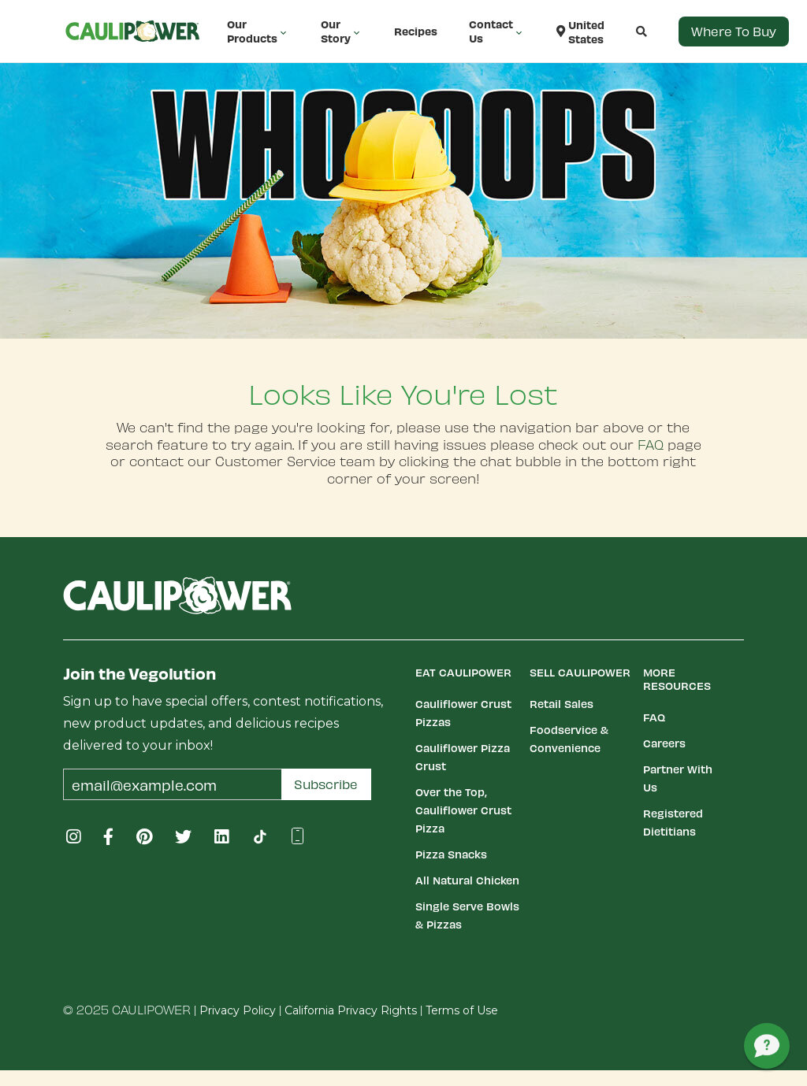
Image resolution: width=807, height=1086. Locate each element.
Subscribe (326, 784)
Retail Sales (561, 703)
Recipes (415, 31)
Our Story (342, 31)
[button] (625, 31)
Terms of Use (462, 1010)
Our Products (258, 31)
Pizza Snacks (451, 854)
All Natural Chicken (467, 880)
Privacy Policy (237, 1010)
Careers (664, 743)
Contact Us (497, 31)
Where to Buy (733, 31)
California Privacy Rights (350, 1010)
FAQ (651, 444)
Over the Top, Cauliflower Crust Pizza (463, 810)
